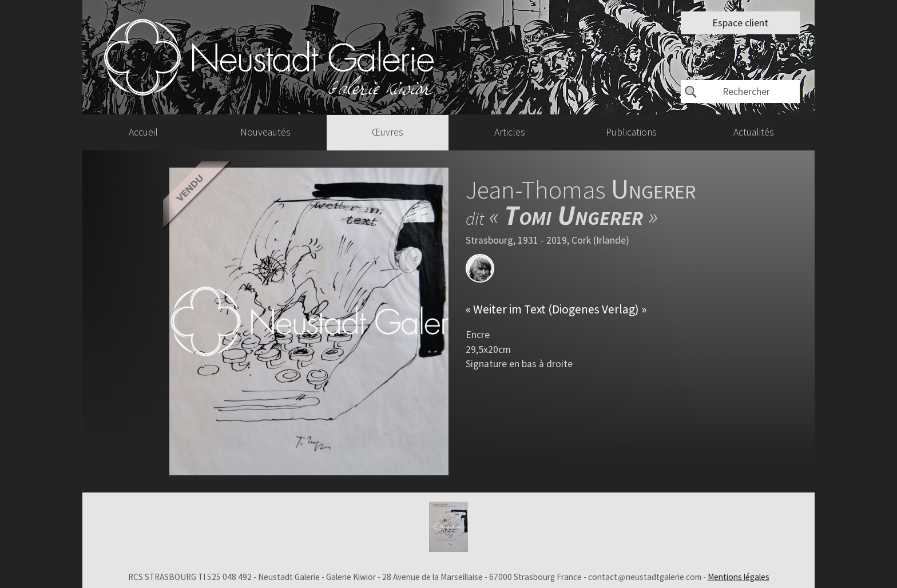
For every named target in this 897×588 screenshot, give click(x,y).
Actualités (753, 132)
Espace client (740, 23)
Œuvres (387, 132)
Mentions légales (738, 576)
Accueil (143, 132)
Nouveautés (265, 132)
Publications (631, 132)
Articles (509, 132)
